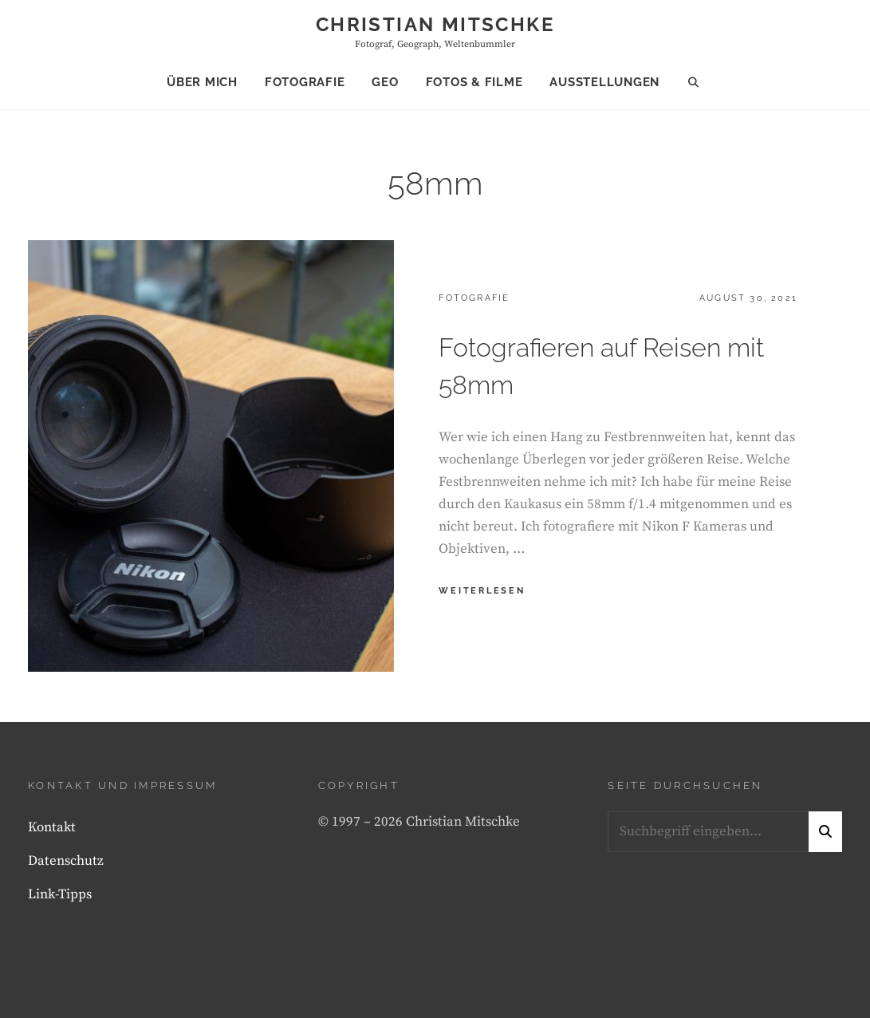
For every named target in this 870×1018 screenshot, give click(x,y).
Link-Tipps (60, 894)
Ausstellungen (604, 82)
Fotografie (305, 82)
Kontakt (52, 827)
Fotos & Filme (474, 82)
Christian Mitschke (435, 24)
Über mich (202, 82)
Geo (385, 82)
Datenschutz (66, 861)
